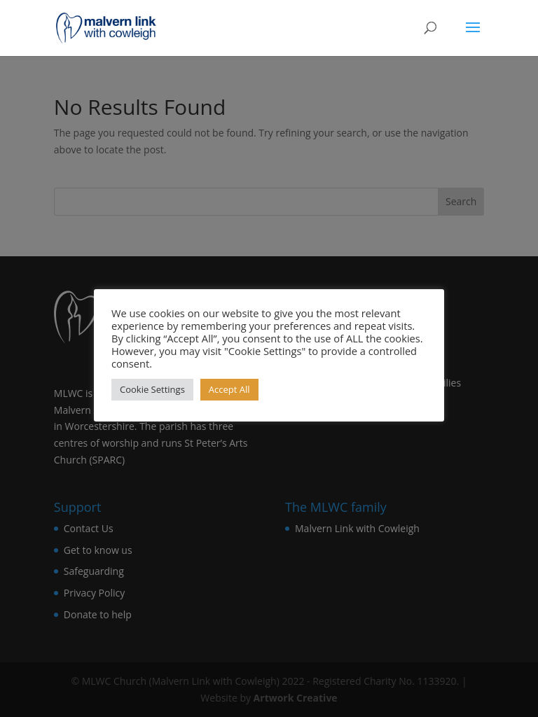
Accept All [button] (229, 389)
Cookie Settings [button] (152, 389)
